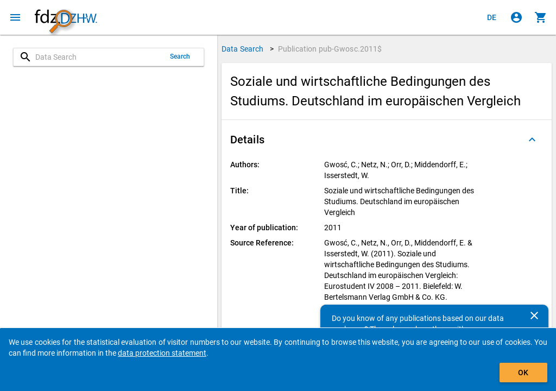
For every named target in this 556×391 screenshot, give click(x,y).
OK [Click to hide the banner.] (523, 372)
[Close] (534, 315)
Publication (330, 49)
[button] (386, 139)
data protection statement (162, 353)
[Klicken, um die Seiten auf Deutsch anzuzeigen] (492, 17)
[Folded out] (532, 139)
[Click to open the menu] (15, 17)
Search (180, 56)
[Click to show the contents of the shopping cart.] (541, 17)
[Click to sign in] (516, 17)
